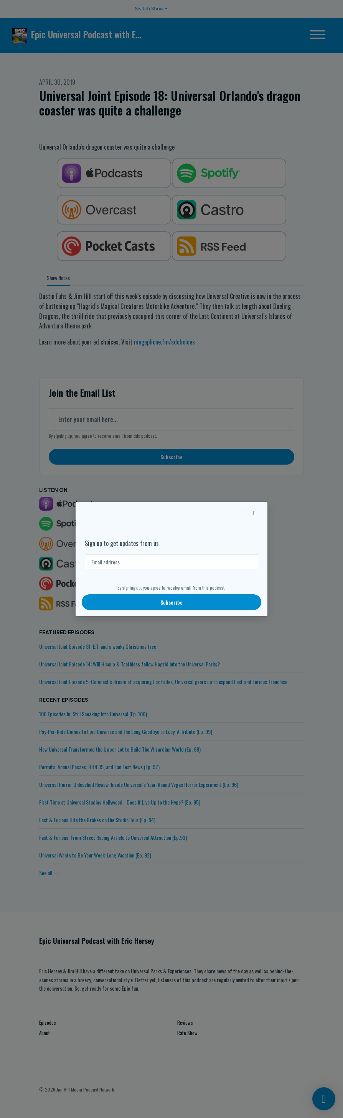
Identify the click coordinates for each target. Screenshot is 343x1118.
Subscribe (171, 602)
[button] (254, 512)
